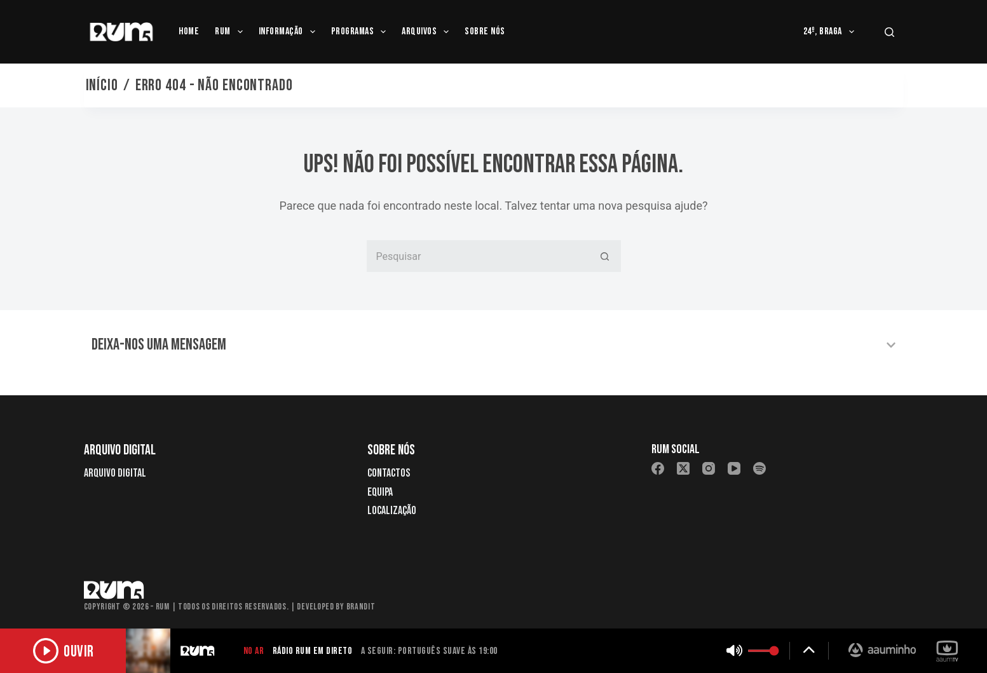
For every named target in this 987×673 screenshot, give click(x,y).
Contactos (388, 473)
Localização (391, 510)
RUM (231, 31)
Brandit (361, 606)
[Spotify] (759, 468)
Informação (289, 31)
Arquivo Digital (115, 473)
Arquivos (428, 31)
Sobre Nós (485, 31)
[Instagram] (708, 468)
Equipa (380, 492)
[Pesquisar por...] (478, 256)
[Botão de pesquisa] (605, 256)
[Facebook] (657, 468)
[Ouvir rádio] (63, 651)
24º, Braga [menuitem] (831, 31)
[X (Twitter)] (683, 468)
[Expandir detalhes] (809, 651)
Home (189, 31)
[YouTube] (734, 468)
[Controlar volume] (763, 650)
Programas (361, 31)
